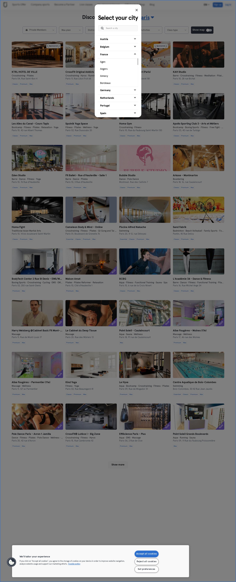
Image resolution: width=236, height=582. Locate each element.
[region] (100, 561)
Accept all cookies (146, 554)
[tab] (118, 39)
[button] (11, 562)
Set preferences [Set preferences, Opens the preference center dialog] (146, 569)
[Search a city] (118, 28)
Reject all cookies (146, 562)
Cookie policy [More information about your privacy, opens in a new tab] (74, 564)
